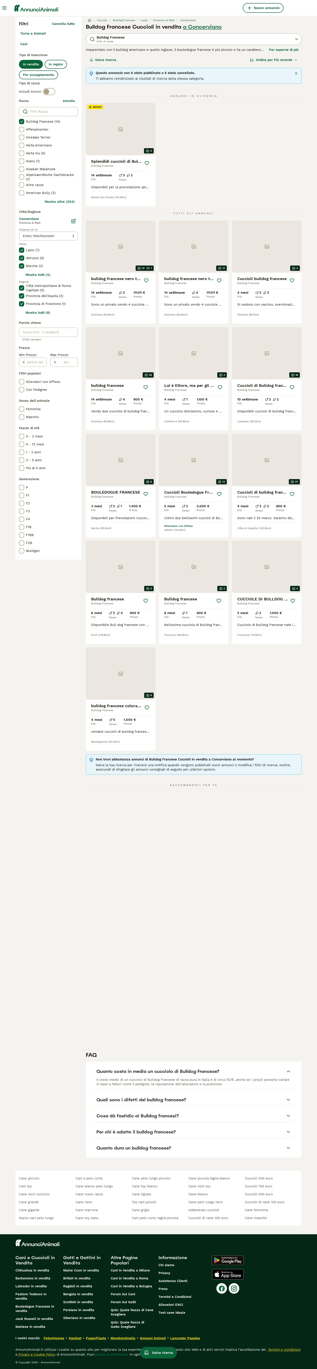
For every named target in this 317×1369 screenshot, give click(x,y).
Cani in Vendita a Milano (130, 1270)
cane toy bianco (144, 1186)
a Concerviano (202, 27)
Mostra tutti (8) (38, 313)
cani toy (25, 1186)
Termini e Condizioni (174, 1297)
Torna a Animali (33, 33)
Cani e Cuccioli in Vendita (35, 1260)
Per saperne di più (284, 50)
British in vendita (76, 1278)
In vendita (31, 64)
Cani (23, 44)
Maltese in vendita (30, 1327)
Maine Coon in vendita (81, 1270)
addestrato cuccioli (203, 1210)
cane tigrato (141, 1194)
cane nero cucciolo (34, 1194)
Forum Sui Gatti (123, 1302)
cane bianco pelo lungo (94, 1186)
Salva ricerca (103, 60)
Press (163, 1289)
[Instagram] (234, 1288)
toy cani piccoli (144, 1202)
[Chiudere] (296, 73)
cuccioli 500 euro (259, 1178)
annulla (69, 101)
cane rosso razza (89, 1194)
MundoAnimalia (123, 1338)
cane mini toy (199, 1186)
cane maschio (256, 1218)
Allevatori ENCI (170, 1305)
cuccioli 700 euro (258, 1186)
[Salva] (147, 163)
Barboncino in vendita (32, 1278)
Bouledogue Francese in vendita (34, 1308)
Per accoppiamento (38, 75)
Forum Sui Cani (123, 1294)
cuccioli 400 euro (259, 1194)
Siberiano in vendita (79, 1318)
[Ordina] (274, 59)
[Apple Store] (227, 1274)
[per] (67, 362)
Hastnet (75, 1338)
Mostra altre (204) (60, 202)
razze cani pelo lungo (36, 1218)
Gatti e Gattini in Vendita (82, 1260)
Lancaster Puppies (185, 1338)
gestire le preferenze (111, 1354)
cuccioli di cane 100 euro (208, 1218)
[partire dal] (35, 362)
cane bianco (198, 1194)
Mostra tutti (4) (38, 275)
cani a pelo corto (89, 1178)
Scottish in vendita (78, 1302)
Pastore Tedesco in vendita (30, 1296)
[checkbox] (21, 121)
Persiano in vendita (78, 1310)
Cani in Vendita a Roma (129, 1278)
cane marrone (87, 1210)
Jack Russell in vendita (34, 1319)
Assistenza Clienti (172, 1281)
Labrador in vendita (31, 1286)
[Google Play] (228, 1260)
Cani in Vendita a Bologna (131, 1286)
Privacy (164, 1273)
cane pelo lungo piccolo (151, 1178)
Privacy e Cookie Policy (36, 1354)
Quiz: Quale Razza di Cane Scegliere (132, 1312)
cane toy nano (87, 1218)
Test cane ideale (171, 1313)
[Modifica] (73, 221)
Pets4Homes (54, 1338)
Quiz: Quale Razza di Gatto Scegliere (127, 1324)
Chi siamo (166, 1265)
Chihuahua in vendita (32, 1270)
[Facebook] (221, 1288)
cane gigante (29, 1210)
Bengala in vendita (78, 1294)
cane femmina (256, 1210)
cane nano (84, 1202)
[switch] (49, 91)
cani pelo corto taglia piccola (155, 1218)
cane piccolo (29, 1178)
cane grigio (140, 1210)
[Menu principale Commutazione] (4, 8)
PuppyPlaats (96, 1338)
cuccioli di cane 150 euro (265, 1202)
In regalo (56, 64)
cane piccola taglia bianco (209, 1178)
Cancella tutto (63, 24)
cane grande (29, 1202)
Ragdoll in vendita (77, 1286)
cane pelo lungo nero (205, 1202)
